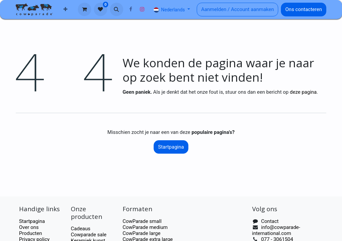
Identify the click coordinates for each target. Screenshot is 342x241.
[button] (116, 9)
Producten (30, 233)
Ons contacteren (303, 9)
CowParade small (142, 221)
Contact (270, 221)
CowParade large (142, 233)
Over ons (29, 227)
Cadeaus (81, 229)
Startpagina (171, 147)
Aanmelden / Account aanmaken (237, 9)
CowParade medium (145, 227)
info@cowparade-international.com (276, 230)
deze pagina (303, 92)
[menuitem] (65, 9)
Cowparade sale (89, 235)
